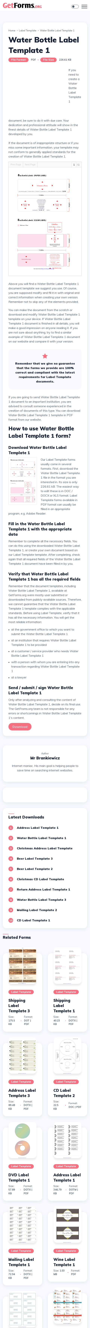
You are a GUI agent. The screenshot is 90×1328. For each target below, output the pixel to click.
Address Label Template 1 (37, 828)
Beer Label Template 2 (35, 869)
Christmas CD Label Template (40, 879)
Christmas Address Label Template (45, 848)
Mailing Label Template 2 (37, 910)
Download (20, 727)
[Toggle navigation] (84, 6)
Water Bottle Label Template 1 (41, 838)
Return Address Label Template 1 (43, 889)
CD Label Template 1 (33, 920)
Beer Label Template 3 (35, 858)
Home (11, 30)
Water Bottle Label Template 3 (41, 900)
